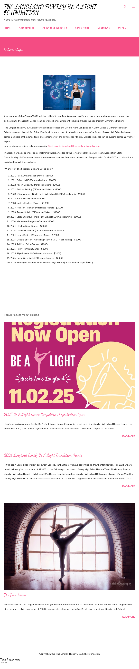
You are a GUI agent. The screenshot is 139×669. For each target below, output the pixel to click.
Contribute (103, 27)
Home (7, 27)
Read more (128, 436)
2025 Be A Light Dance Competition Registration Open (44, 414)
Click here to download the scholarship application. (74, 145)
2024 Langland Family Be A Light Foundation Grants (43, 455)
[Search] (125, 6)
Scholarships (82, 27)
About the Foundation (55, 27)
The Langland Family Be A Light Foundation (50, 9)
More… (122, 27)
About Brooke (26, 27)
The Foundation (15, 595)
